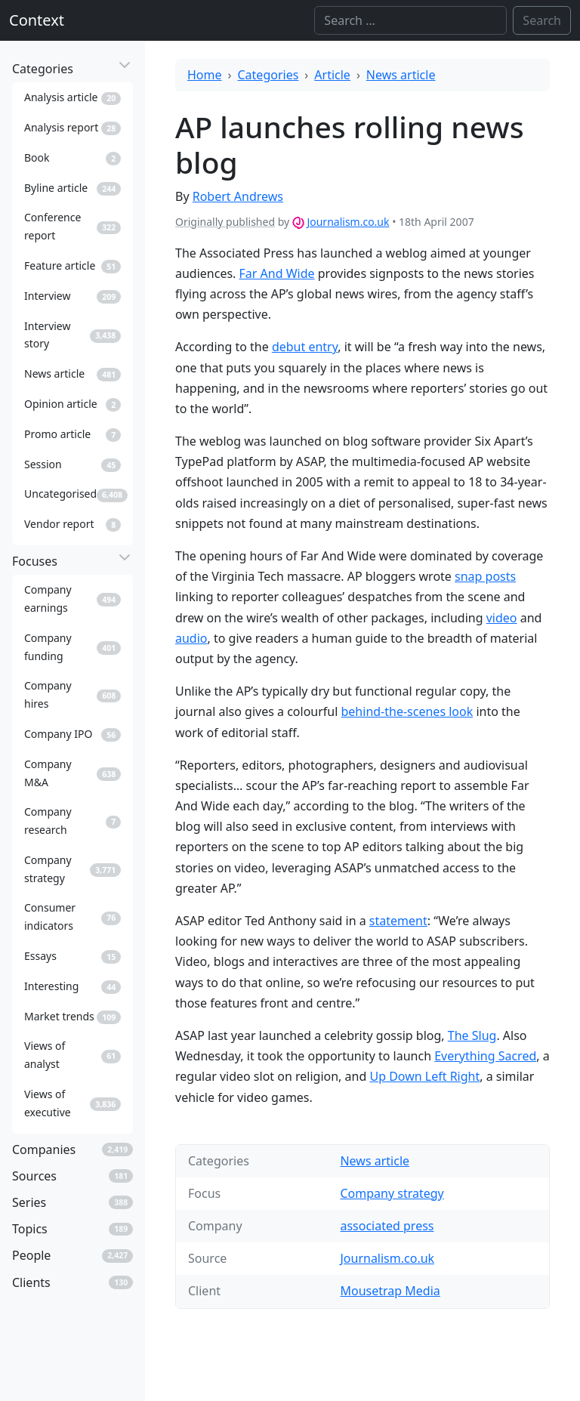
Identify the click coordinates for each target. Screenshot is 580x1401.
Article (332, 74)
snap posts (485, 576)
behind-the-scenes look (407, 711)
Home (204, 74)
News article (401, 74)
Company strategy (391, 1193)
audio (191, 638)
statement (398, 920)
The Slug (472, 1035)
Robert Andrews (238, 196)
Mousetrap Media (390, 1290)
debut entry (305, 346)
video (501, 617)
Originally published (225, 221)
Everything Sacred (485, 1056)
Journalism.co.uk (348, 221)
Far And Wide (277, 273)
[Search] (410, 20)
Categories (268, 74)
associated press (386, 1225)
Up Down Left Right (424, 1076)
